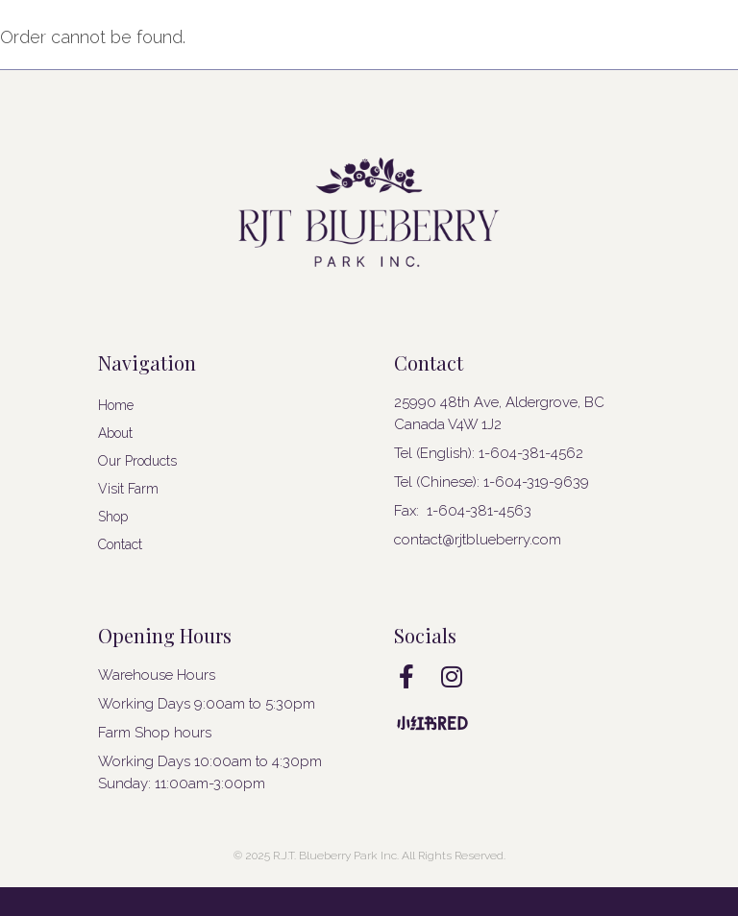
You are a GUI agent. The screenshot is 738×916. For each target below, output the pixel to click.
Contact (120, 544)
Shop (113, 516)
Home (116, 405)
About (115, 433)
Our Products (137, 461)
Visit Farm (128, 488)
